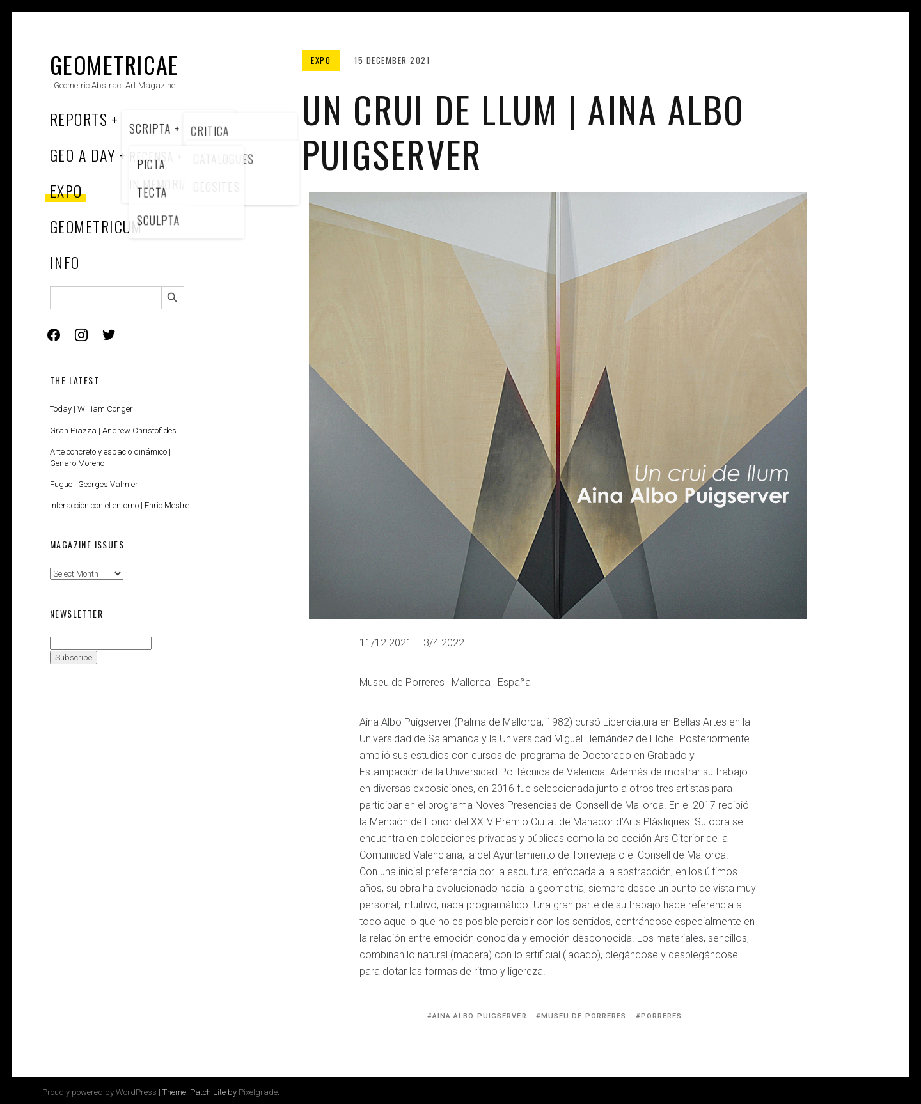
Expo (66, 190)
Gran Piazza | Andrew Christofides (113, 430)
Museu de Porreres (584, 1016)
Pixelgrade (258, 1092)
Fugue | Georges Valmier (94, 484)
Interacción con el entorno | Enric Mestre (119, 505)
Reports (78, 118)
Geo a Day (82, 154)
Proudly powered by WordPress (99, 1092)
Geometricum (96, 226)
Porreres (661, 1016)
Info (65, 262)
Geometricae (114, 64)
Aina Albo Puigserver (479, 1016)
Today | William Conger (91, 409)
